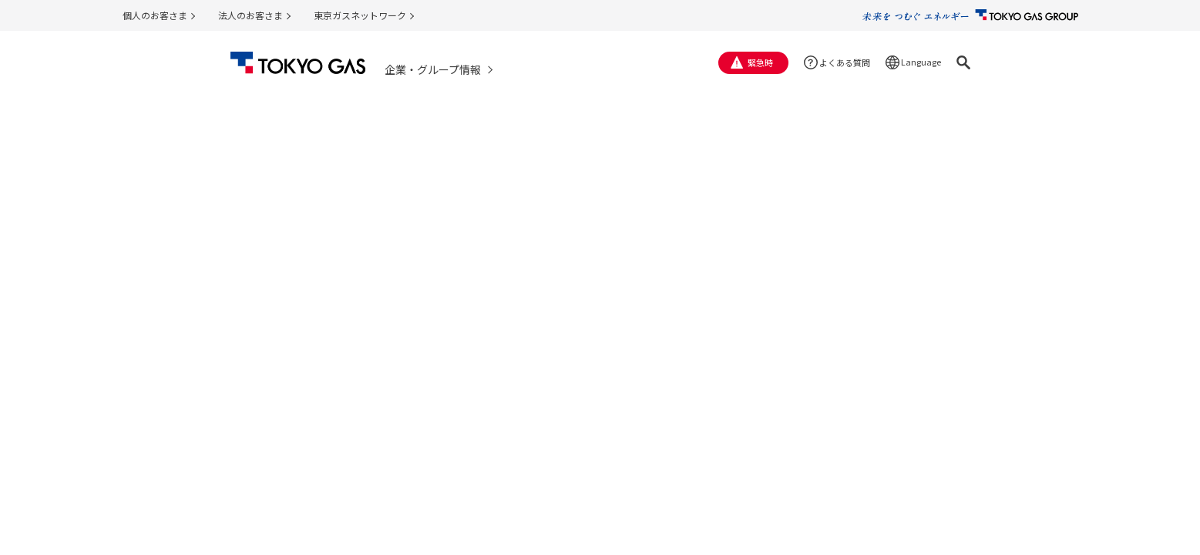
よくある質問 (844, 62)
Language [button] (921, 62)
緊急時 (760, 62)
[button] (963, 62)
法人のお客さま (250, 15)
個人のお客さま (155, 15)
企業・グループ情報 (433, 69)
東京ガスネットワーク (360, 15)
